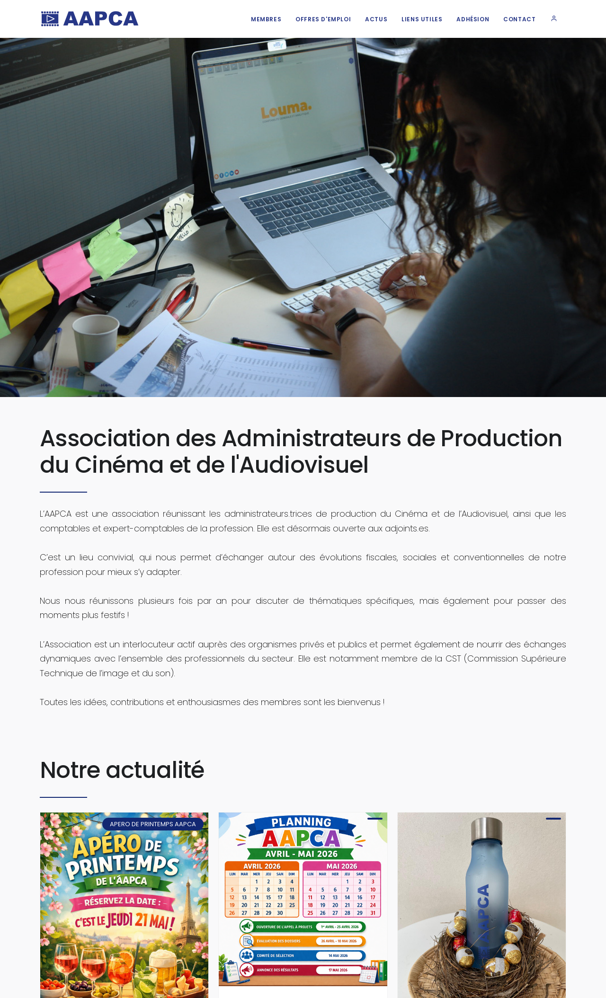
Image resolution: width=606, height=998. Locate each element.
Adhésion (472, 19)
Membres (266, 19)
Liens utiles (421, 19)
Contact (519, 19)
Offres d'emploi (323, 19)
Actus (376, 19)
